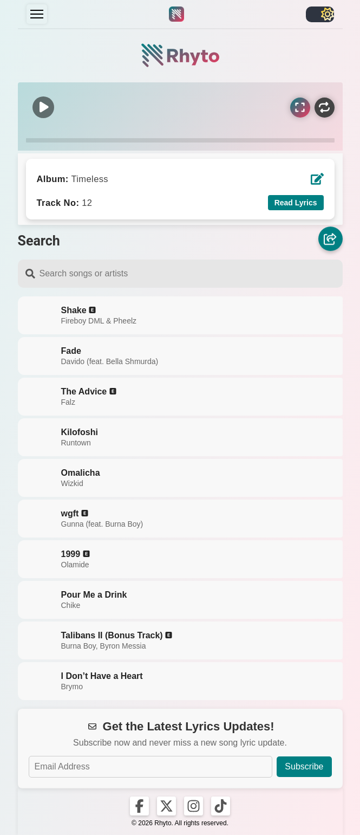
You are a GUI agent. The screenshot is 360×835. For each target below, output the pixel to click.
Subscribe (304, 766)
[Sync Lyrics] (300, 108)
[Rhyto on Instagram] (193, 806)
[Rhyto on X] (166, 806)
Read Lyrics (295, 202)
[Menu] (37, 14)
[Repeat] (325, 108)
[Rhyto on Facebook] (139, 806)
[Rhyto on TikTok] (220, 806)
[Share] (330, 240)
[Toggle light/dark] (320, 14)
